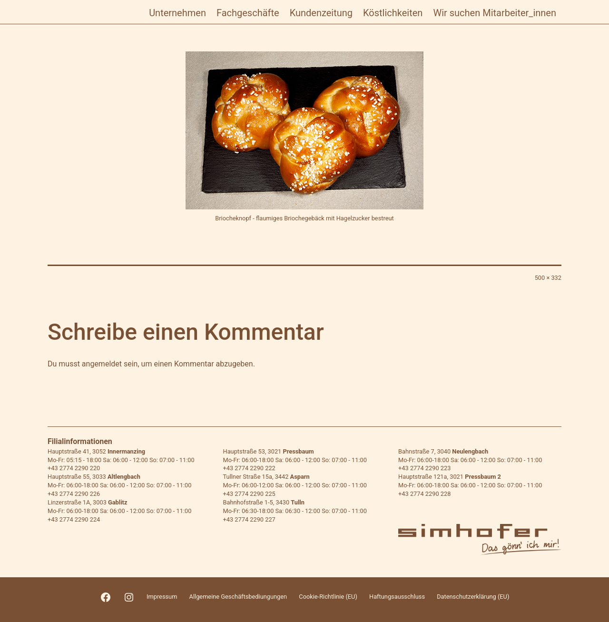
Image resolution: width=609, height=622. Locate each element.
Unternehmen (177, 13)
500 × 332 (548, 277)
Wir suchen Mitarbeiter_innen (494, 13)
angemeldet (102, 363)
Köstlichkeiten (392, 13)
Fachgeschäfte (247, 13)
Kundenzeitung (321, 13)
